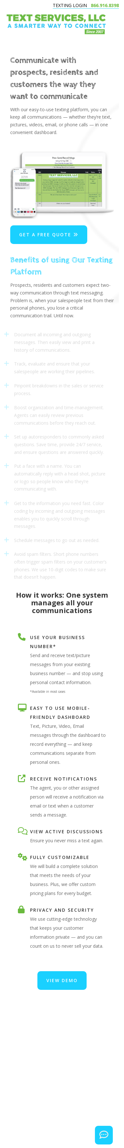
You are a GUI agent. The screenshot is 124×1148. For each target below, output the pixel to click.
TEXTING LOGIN (70, 5)
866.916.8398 (105, 5)
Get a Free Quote (48, 234)
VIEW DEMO (62, 980)
